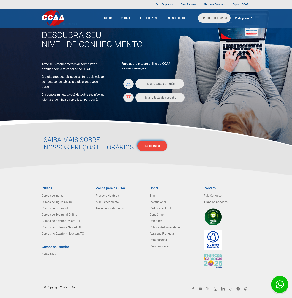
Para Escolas (188, 4)
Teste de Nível (149, 18)
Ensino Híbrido (176, 18)
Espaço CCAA (240, 4)
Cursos (107, 18)
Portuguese (242, 18)
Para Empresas (164, 4)
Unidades (126, 18)
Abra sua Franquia (214, 4)
